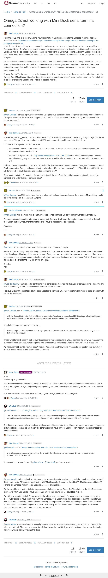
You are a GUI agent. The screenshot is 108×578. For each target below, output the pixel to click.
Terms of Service (52, 567)
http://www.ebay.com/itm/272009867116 (51, 155)
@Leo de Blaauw (39, 279)
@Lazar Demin (35, 406)
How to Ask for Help (69, 567)
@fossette (37, 133)
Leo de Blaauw (15, 210)
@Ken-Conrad (10, 115)
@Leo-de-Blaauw (11, 284)
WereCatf (12, 406)
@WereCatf (37, 443)
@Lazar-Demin (10, 410)
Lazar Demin (14, 372)
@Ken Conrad (35, 110)
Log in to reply (95, 100)
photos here (38, 462)
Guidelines (38, 567)
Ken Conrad (13, 33)
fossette (12, 110)
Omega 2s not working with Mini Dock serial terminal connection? (51, 311)
